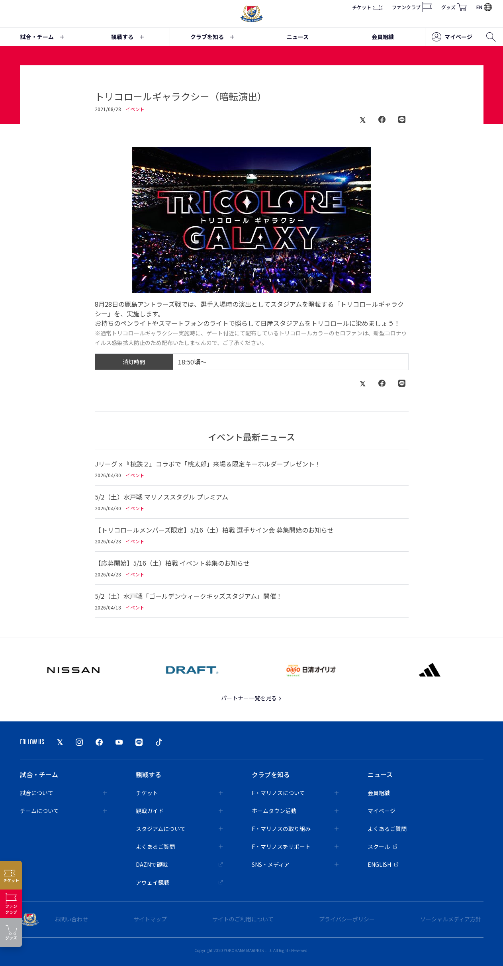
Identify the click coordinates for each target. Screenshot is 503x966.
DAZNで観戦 (179, 864)
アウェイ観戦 (179, 882)
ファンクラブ (412, 7)
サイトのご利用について (243, 919)
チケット (367, 7)
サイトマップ (150, 919)
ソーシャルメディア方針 (450, 919)
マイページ (452, 37)
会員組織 (383, 37)
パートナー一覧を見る (251, 698)
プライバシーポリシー (347, 919)
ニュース (298, 37)
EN (484, 7)
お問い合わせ (71, 919)
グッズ (454, 7)
